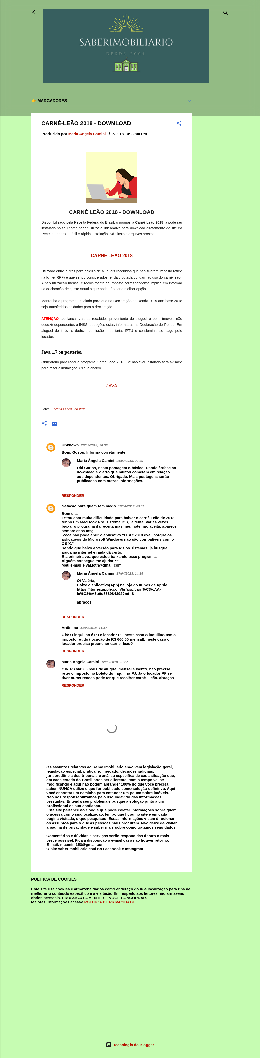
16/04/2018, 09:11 (131, 506)
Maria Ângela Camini (96, 460)
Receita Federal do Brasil (69, 409)
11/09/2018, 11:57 (93, 628)
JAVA (111, 385)
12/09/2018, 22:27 (114, 662)
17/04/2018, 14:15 (130, 573)
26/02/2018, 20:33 (94, 445)
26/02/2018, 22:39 (130, 461)
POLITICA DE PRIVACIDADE (109, 902)
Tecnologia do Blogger (130, 1045)
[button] (179, 124)
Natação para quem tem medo (89, 506)
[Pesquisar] (226, 14)
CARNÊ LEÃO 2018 (112, 255)
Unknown (70, 445)
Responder (73, 496)
